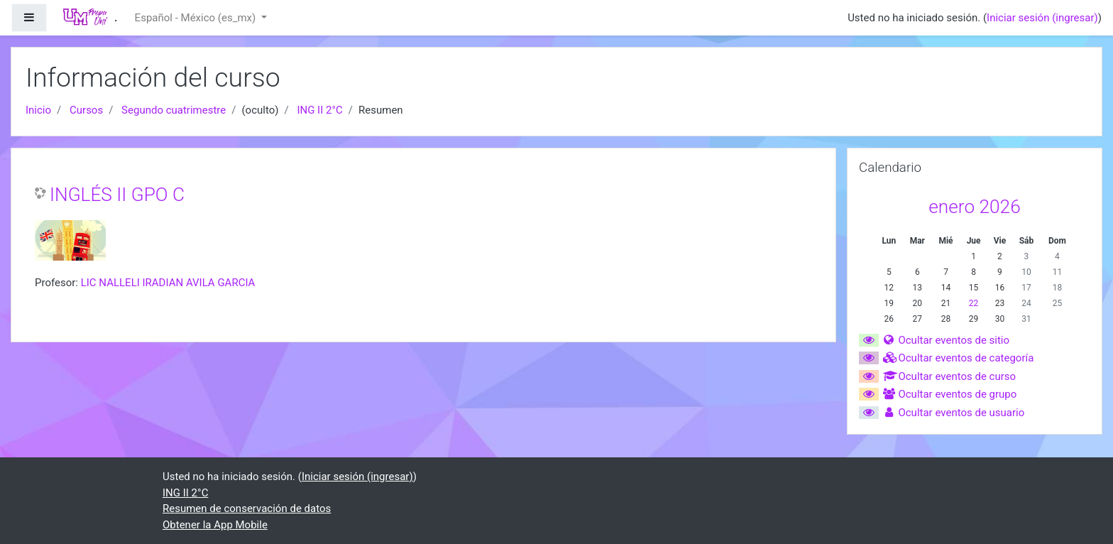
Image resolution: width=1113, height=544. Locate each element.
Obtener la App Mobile (215, 524)
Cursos (86, 110)
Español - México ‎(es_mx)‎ (196, 17)
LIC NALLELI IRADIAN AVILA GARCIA (168, 282)
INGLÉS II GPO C (117, 194)
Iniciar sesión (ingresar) (1042, 17)
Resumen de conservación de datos (247, 508)
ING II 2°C (319, 110)
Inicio (38, 110)
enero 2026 (974, 206)
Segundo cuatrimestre (173, 110)
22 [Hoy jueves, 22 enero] (974, 303)
